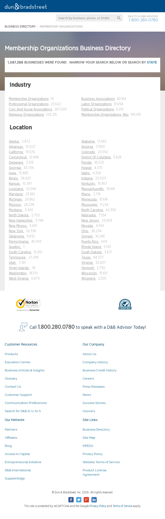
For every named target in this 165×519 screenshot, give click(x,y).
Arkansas (16, 147)
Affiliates (11, 437)
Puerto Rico (90, 241)
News (87, 395)
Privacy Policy (93, 454)
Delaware (16, 162)
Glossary (11, 378)
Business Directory (96, 429)
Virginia (87, 263)
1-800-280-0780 (143, 20)
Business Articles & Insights (24, 370)
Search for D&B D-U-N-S (23, 411)
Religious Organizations (26, 114)
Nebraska (89, 215)
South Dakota (91, 252)
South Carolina (20, 252)
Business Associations (98, 99)
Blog (8, 446)
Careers (88, 378)
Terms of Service (122, 506)
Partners (11, 429)
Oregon (87, 236)
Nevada (87, 226)
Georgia (15, 168)
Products (11, 354)
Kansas (15, 183)
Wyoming (88, 278)
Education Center (18, 362)
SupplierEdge (15, 478)
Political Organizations (97, 109)
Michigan (16, 199)
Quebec (15, 247)
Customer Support (18, 395)
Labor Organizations (96, 104)
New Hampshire (21, 220)
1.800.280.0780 (56, 327)
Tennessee (18, 257)
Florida (86, 162)
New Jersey (90, 220)
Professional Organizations (29, 104)
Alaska (14, 141)
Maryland (16, 194)
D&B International (18, 470)
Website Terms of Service (101, 462)
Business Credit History (100, 370)
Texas (86, 257)
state (152, 62)
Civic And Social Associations (30, 109)
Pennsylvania (19, 241)
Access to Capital (17, 454)
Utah (13, 263)
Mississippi (89, 205)
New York (16, 231)
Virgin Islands (19, 268)
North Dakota (19, 215)
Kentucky (88, 183)
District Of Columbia (96, 157)
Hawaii (86, 168)
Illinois (14, 178)
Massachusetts (93, 189)
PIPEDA (88, 446)
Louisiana (16, 189)
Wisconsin (89, 273)
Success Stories (94, 403)
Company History (95, 362)
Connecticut (18, 157)
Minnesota (89, 199)
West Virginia (19, 278)
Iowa (13, 173)
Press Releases (94, 386)
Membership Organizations (29, 99)
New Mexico (18, 226)
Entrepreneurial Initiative (23, 462)
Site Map (89, 437)
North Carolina (92, 210)
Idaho (86, 173)
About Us (89, 354)
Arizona (87, 147)
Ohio (85, 231)
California (16, 152)
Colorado (88, 152)
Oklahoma (17, 236)
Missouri (15, 205)
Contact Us (13, 386)
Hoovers (89, 411)
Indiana (87, 178)
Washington (18, 273)
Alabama (88, 141)
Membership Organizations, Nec (105, 114)
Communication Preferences (26, 403)
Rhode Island (91, 247)
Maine (86, 194)
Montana (16, 210)
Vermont (88, 268)
